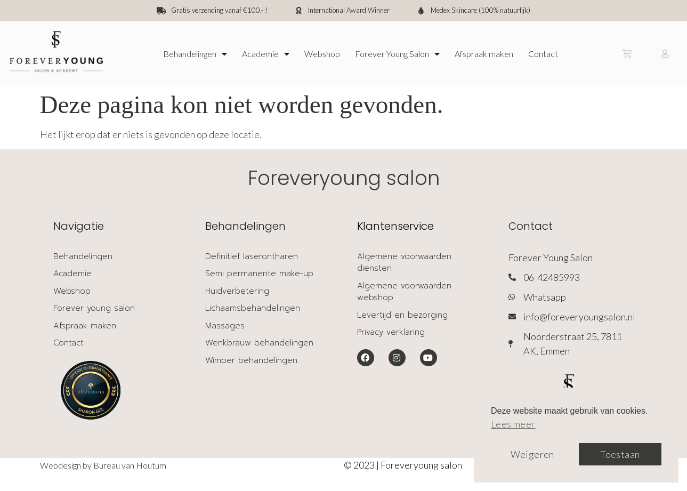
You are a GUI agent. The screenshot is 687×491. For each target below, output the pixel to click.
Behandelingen (195, 53)
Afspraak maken (484, 54)
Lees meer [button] (513, 424)
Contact (543, 54)
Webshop (322, 54)
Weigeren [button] (532, 454)
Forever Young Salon (397, 53)
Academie (265, 53)
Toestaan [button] (620, 454)
